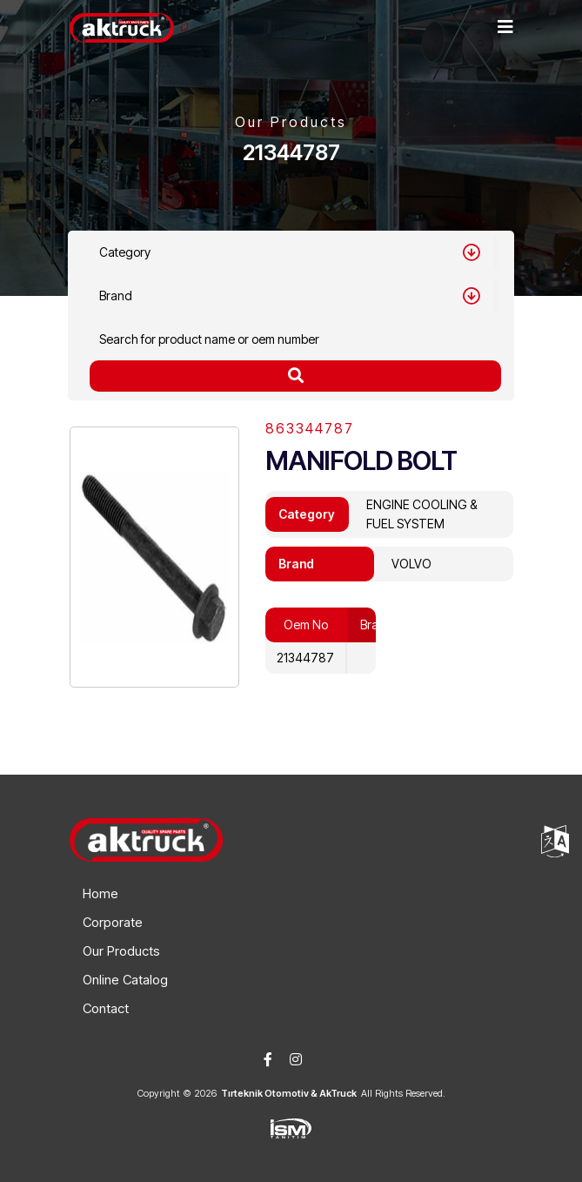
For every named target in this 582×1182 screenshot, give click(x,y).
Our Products (121, 951)
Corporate (113, 922)
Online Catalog (125, 979)
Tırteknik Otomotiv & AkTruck (289, 1093)
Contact (106, 1008)
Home (100, 893)
